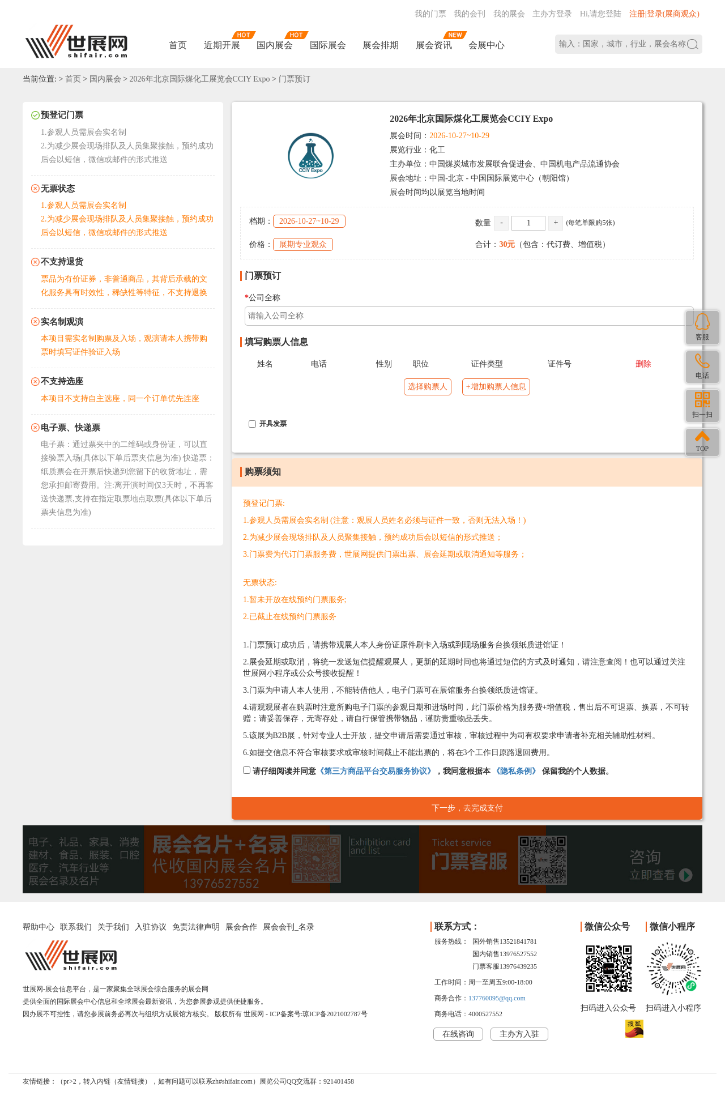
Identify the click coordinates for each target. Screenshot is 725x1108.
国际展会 (328, 45)
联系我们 (76, 927)
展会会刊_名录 (288, 927)
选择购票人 (427, 386)
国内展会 (275, 45)
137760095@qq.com (497, 998)
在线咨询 (458, 1034)
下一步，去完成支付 (467, 808)
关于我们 (113, 927)
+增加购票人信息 (496, 386)
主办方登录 (552, 14)
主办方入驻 (519, 1034)
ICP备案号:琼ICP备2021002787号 (319, 1014)
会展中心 (486, 45)
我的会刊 (469, 14)
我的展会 (509, 14)
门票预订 (294, 79)
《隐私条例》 (516, 771)
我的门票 (430, 14)
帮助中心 (38, 927)
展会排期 (380, 45)
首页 (178, 45)
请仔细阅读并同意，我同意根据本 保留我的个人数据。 (428, 770)
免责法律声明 (196, 927)
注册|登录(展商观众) (664, 14)
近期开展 (222, 45)
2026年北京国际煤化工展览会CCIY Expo (200, 79)
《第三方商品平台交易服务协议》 (375, 771)
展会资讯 (434, 45)
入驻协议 (151, 927)
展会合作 (241, 927)
